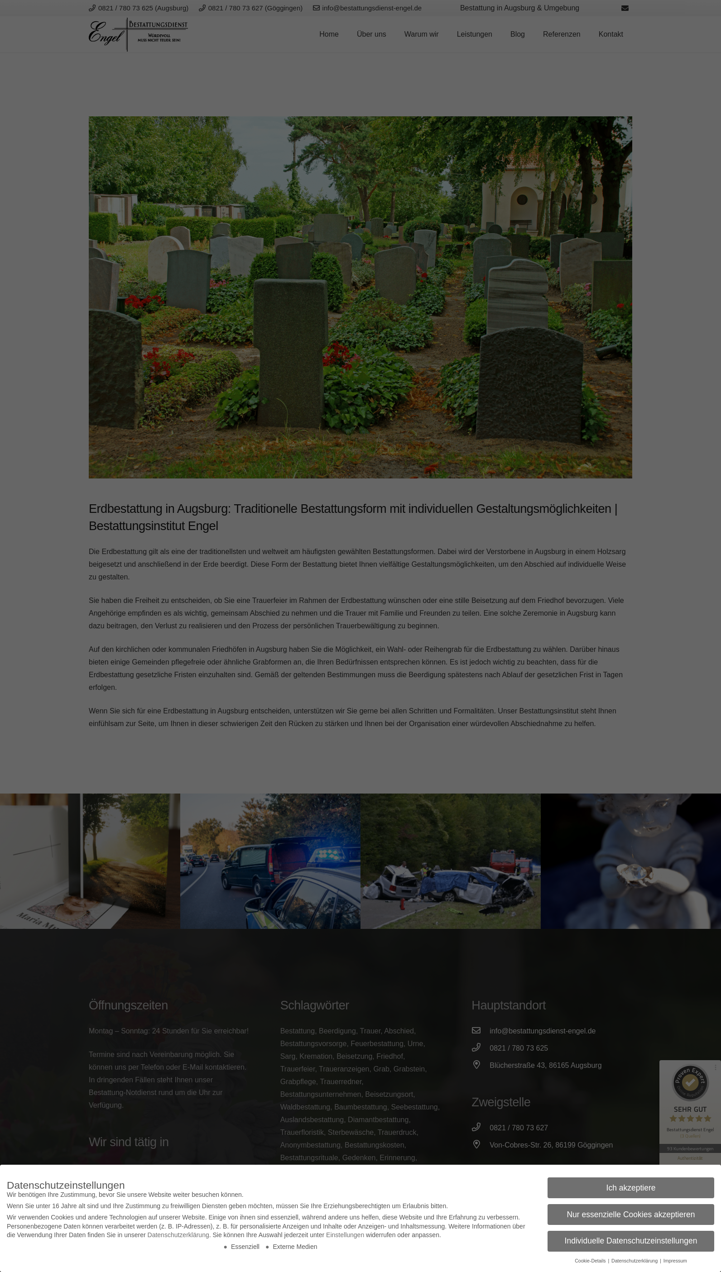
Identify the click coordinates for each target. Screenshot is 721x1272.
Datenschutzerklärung (178, 1235)
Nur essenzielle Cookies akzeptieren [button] (631, 1214)
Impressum (675, 1260)
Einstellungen (345, 1235)
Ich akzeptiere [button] (631, 1187)
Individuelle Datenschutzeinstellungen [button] (631, 1240)
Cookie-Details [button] (591, 1260)
